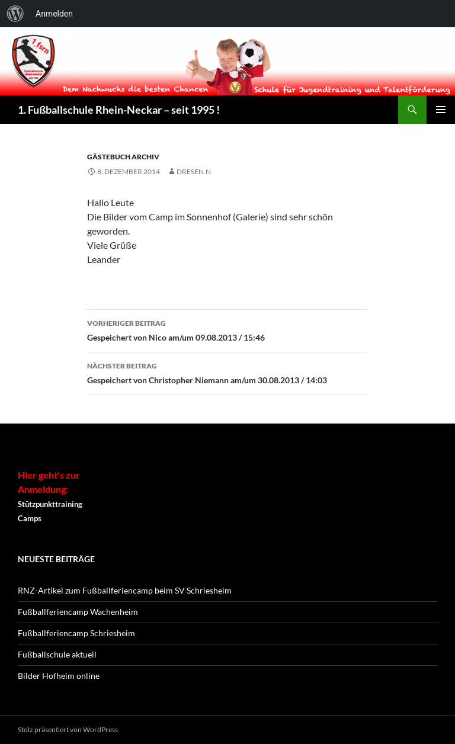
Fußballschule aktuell (57, 654)
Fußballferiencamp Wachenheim (78, 612)
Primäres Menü (441, 109)
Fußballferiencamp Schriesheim (76, 633)
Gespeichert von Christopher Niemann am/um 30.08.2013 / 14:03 (227, 372)
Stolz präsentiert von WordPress (68, 729)
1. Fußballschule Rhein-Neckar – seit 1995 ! (119, 109)
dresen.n (194, 171)
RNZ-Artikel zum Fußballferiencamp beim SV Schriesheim (125, 590)
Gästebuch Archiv (123, 156)
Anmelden (54, 13)
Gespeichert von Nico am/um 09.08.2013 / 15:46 (227, 329)
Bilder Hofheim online (59, 676)
